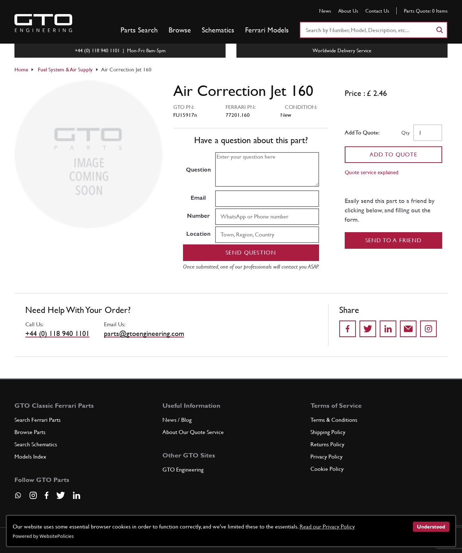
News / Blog (177, 419)
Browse (180, 30)
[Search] (439, 30)
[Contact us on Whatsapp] (18, 498)
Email (198, 197)
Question (198, 169)
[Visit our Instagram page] (33, 495)
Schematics (218, 30)
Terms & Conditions (333, 419)
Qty (405, 133)
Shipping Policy (327, 432)
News (325, 11)
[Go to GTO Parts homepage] (43, 23)
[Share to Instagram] (428, 328)
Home (21, 69)
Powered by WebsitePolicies (43, 536)
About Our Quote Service (193, 432)
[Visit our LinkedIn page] (76, 495)
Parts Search (139, 30)
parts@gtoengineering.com (144, 333)
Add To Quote (394, 154)
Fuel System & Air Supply (65, 69)
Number (198, 215)
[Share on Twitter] (367, 328)
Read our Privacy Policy (327, 526)
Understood (431, 527)
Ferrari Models (267, 30)
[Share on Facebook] (347, 328)
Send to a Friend (393, 240)
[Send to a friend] (408, 328)
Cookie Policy (327, 468)
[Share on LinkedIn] (388, 328)
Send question (251, 252)
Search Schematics (35, 444)
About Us (348, 11)
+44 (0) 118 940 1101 (57, 333)
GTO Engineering (183, 469)
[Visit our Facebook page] (46, 495)
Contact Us (377, 11)
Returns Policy (327, 444)
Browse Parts (29, 432)
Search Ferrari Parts (37, 419)
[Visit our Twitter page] (61, 495)
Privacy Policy (326, 456)
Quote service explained (371, 172)
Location (198, 233)
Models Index (30, 456)
